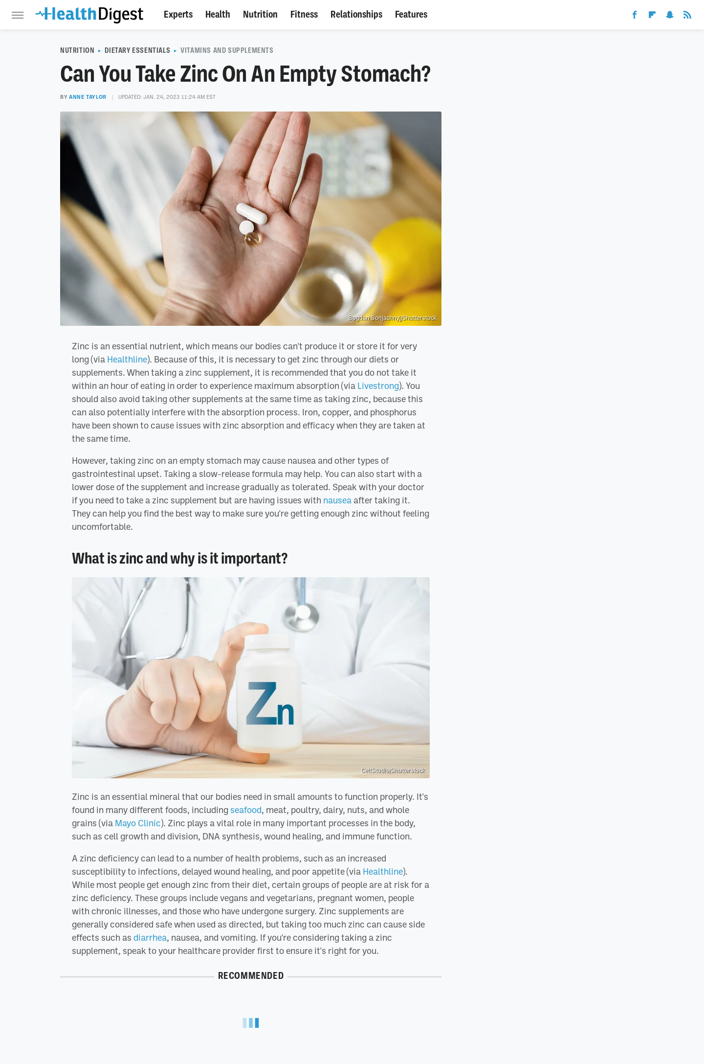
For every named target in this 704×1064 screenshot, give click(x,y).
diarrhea (150, 937)
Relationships (356, 14)
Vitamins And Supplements (226, 50)
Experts (178, 14)
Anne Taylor (88, 96)
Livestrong (378, 385)
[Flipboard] (652, 17)
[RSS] (687, 17)
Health (217, 14)
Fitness (304, 14)
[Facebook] (634, 17)
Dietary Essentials (137, 50)
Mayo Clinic (138, 822)
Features (411, 14)
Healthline (127, 359)
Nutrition (260, 14)
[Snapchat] (670, 17)
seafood (246, 809)
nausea (337, 500)
